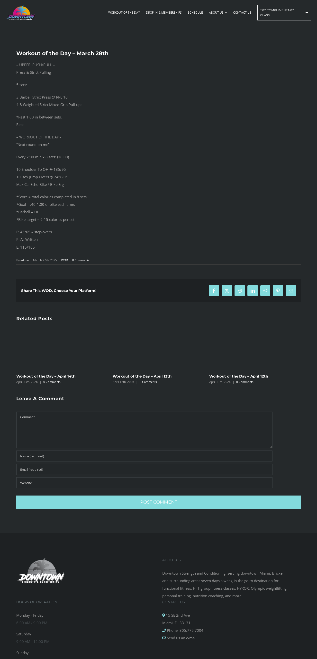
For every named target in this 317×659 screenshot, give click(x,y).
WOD (64, 260)
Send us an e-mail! (182, 637)
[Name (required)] (144, 456)
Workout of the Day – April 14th (45, 376)
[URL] (144, 482)
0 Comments (81, 260)
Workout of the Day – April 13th (142, 376)
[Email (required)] (144, 469)
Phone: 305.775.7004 (184, 630)
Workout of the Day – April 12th (238, 376)
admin (24, 260)
